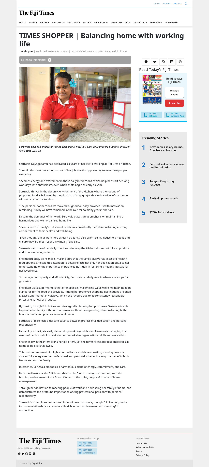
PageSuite (37, 463)
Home (22, 22)
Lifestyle (57, 22)
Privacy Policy (142, 455)
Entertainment (120, 22)
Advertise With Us (145, 447)
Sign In (157, 3)
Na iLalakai (101, 22)
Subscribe (177, 3)
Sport (43, 22)
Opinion (155, 22)
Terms (139, 451)
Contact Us (141, 443)
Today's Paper (174, 92)
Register (166, 3)
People (87, 22)
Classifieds (171, 22)
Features (73, 22)
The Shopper (26, 51)
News (32, 22)
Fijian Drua (140, 22)
